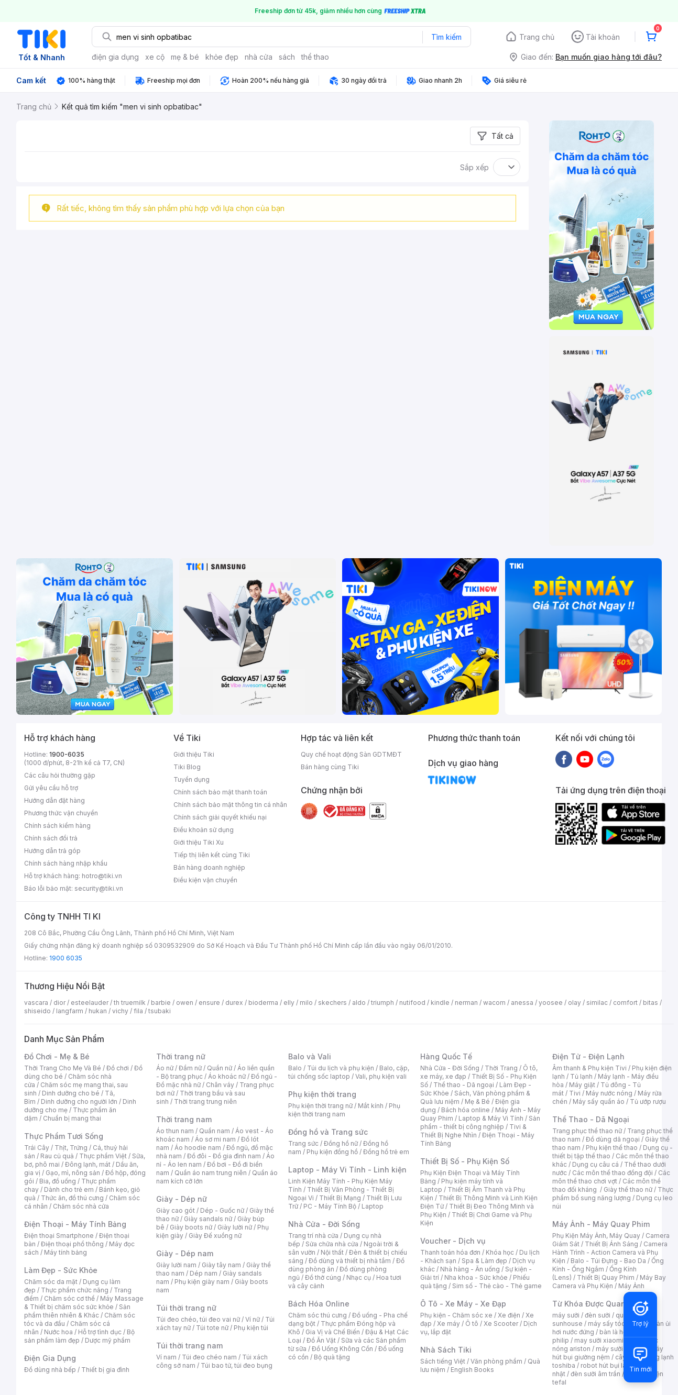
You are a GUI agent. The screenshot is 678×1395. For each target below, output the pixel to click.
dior (59, 1002)
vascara (36, 1002)
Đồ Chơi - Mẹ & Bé (57, 1056)
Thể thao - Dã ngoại (463, 1085)
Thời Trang (501, 1068)
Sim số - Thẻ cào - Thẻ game (497, 1286)
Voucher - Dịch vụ (452, 1240)
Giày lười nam (176, 1265)
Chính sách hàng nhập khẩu (65, 863)
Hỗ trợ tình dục (100, 1332)
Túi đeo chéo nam (209, 1357)
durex (234, 1002)
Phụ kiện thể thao (612, 1148)
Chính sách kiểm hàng (57, 825)
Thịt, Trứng (71, 1148)
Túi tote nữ (212, 1328)
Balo (295, 1068)
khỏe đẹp (221, 56)
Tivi (575, 1093)
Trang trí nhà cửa (313, 1235)
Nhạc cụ (358, 1277)
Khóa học (500, 1252)
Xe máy (448, 1323)
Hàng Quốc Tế (446, 1056)
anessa (522, 1002)
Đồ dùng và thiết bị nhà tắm (350, 1261)
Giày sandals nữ (208, 1219)
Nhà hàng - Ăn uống (470, 1269)
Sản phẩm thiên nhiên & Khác (77, 1311)
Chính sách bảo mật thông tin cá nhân (230, 805)
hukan (98, 1011)
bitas (650, 1002)
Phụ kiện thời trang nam (344, 1110)
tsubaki (159, 1011)
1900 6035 (65, 958)
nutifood (412, 1002)
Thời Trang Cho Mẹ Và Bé (62, 1068)
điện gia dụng (115, 56)
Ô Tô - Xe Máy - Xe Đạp (463, 1303)
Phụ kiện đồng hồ (332, 1152)
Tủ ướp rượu (648, 1101)
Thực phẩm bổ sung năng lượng (612, 1194)
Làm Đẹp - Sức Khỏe (60, 1270)
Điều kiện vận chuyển (205, 880)
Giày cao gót (175, 1210)
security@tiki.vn (98, 888)
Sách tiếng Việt (442, 1361)
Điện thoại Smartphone (59, 1235)
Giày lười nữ (234, 1227)
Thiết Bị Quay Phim (606, 1277)
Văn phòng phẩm (496, 1361)
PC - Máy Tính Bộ (329, 1206)
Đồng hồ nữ (341, 1143)
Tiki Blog (187, 767)
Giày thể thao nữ (628, 1189)
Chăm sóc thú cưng (317, 1315)
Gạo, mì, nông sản (73, 1173)
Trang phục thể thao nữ (587, 1131)
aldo (359, 1002)
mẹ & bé (185, 56)
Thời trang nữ (180, 1056)
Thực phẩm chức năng (74, 1290)
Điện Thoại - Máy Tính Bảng (75, 1224)
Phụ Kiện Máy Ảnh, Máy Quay (596, 1235)
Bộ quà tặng (332, 1357)
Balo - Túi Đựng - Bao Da (608, 1261)
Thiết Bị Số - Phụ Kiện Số (464, 1161)
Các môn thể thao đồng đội (612, 1173)
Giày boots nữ (191, 1227)
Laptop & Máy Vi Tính (490, 1118)
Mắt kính (371, 1106)
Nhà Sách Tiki (446, 1349)
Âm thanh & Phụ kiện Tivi (589, 1068)
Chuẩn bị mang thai (72, 1118)
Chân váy (220, 1085)
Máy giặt (582, 1085)
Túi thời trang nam (189, 1345)
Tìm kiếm (446, 36)
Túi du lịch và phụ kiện (340, 1068)
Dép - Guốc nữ (222, 1210)
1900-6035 (66, 754)
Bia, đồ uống (57, 1181)
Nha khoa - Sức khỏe (476, 1277)
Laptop (373, 1206)
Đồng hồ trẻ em (386, 1152)
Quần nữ (219, 1068)
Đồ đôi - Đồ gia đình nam (224, 1156)
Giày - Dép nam (184, 1253)
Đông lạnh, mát (88, 1164)
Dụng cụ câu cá (595, 1164)
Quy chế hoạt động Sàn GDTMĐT (351, 754)
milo (306, 1002)
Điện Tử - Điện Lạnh (588, 1056)
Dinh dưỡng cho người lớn (79, 1101)
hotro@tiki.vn (102, 876)
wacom (494, 1002)
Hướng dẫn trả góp (52, 851)
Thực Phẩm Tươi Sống (63, 1136)
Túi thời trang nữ (186, 1307)
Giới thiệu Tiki (193, 754)
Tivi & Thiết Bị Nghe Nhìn (473, 1131)
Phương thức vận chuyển (61, 813)
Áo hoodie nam (197, 1148)
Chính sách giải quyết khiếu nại (220, 817)
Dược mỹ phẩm (107, 1340)
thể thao (315, 56)
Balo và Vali (309, 1056)
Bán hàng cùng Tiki (330, 767)
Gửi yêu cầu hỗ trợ (51, 788)
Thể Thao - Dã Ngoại (590, 1119)
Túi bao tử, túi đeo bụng (236, 1365)
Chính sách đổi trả (51, 838)
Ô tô (471, 1323)
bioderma (263, 1002)
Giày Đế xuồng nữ (215, 1235)
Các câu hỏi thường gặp (59, 775)
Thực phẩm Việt (103, 1156)
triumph (382, 1002)
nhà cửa (258, 56)
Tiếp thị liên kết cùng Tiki (211, 855)
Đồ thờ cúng (323, 1277)
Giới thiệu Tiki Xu (198, 842)
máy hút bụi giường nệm (607, 1353)
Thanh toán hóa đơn (450, 1252)
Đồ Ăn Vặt (321, 1340)
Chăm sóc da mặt (51, 1282)
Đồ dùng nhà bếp (50, 1370)
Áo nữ (164, 1068)
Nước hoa (58, 1332)
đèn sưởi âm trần (595, 1374)
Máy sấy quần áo (599, 1101)
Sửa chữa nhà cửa (331, 1244)
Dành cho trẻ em (69, 1189)
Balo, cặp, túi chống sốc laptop (348, 1072)
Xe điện (509, 1315)
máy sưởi (565, 1315)
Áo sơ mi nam (215, 1139)
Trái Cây (36, 1148)
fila (138, 1011)
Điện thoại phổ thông (72, 1244)
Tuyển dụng (191, 779)
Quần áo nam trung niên (210, 1173)
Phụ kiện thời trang (322, 1094)
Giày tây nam (221, 1265)
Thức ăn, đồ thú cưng (72, 1198)
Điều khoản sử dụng (203, 830)
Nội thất (332, 1252)
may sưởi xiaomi (599, 1340)
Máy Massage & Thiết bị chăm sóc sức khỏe (84, 1302)
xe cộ (155, 56)
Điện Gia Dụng (50, 1358)
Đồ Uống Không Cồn (342, 1349)
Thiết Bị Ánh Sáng (611, 1244)
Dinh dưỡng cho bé (71, 1093)
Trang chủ (536, 36)
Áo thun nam (175, 1131)
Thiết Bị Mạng (340, 1198)
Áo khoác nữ (227, 1076)
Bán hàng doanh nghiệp (209, 867)
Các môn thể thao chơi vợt (611, 1177)
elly (288, 1002)
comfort (625, 1002)
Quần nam (214, 1131)
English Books (472, 1370)
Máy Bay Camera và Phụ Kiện (609, 1282)
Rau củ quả (57, 1156)
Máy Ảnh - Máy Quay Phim (601, 1224)
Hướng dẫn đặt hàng (54, 800)
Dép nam (203, 1273)
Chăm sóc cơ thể (69, 1298)
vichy (120, 1011)
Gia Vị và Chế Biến (332, 1332)
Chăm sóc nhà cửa (81, 1206)
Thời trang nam (184, 1119)
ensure (209, 1002)
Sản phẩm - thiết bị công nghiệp (480, 1122)
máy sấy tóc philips (617, 1323)
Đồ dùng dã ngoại (613, 1139)
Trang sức (303, 1143)
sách (287, 56)
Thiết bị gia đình (105, 1370)
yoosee (551, 1002)
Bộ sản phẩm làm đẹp (79, 1336)
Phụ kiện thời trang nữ (320, 1106)
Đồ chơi (117, 1068)
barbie (161, 1002)
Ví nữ (252, 1319)
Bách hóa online (465, 1110)
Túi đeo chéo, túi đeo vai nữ (198, 1319)
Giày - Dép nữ (181, 1198)
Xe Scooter (501, 1323)
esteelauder (89, 1002)
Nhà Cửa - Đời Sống (324, 1224)
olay (574, 1002)
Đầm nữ (190, 1068)
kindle (440, 1002)
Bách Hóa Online (318, 1303)
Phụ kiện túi (251, 1328)
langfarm (69, 1011)
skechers (332, 1002)
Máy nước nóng (609, 1093)
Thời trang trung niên (205, 1101)
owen (184, 1002)
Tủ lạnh (581, 1076)
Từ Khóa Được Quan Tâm (597, 1303)
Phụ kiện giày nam (201, 1282)
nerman (466, 1002)
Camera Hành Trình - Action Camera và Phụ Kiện (610, 1252)
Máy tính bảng (65, 1252)
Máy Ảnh (631, 1286)
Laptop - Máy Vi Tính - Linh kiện (347, 1169)
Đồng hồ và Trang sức (328, 1131)
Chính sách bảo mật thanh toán (220, 792)
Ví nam (166, 1357)
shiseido (37, 1011)
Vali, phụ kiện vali (381, 1076)
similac (597, 1002)
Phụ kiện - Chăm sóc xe (456, 1315)
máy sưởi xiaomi (620, 1349)
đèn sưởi (597, 1315)
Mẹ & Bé (477, 1101)
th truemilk (130, 1002)
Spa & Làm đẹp (484, 1261)
